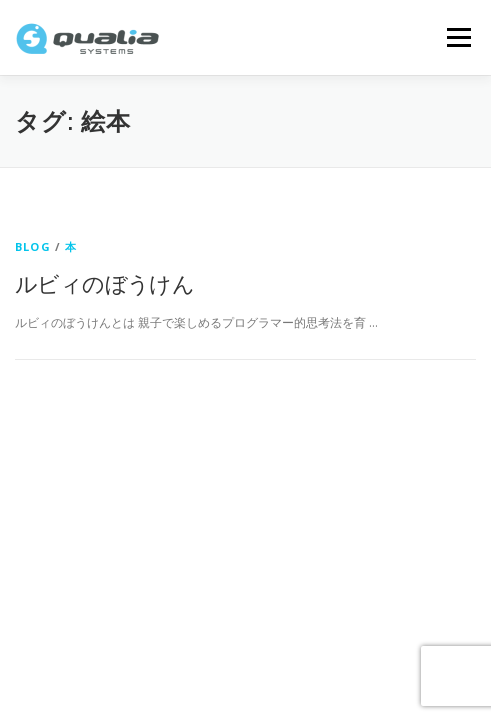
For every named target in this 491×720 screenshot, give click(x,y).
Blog (33, 246)
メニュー (458, 37)
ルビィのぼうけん (104, 283)
